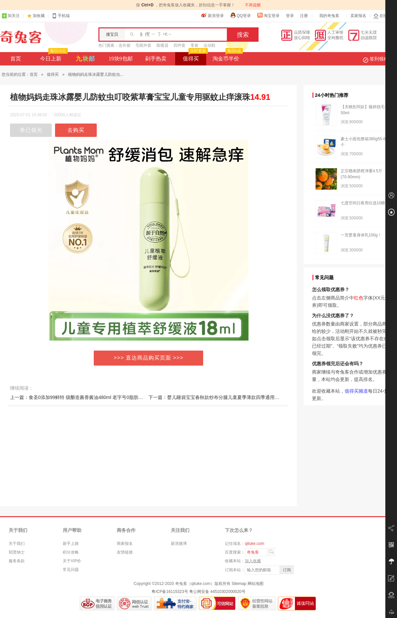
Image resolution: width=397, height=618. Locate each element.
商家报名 (125, 543)
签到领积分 (379, 59)
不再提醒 (253, 5)
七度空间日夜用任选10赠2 (364, 203)
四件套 (179, 45)
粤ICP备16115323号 (169, 591)
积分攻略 (71, 552)
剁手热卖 (155, 58)
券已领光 (31, 130)
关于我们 (17, 543)
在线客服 (384, 16)
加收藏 (39, 15)
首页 (15, 58)
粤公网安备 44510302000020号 (217, 591)
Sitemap (239, 583)
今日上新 (53, 56)
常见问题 (71, 569)
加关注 (11, 16)
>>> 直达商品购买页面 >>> (148, 358)
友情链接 (125, 552)
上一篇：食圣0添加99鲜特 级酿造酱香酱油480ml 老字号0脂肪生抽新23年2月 (89, 397)
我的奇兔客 (329, 15)
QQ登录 (240, 15)
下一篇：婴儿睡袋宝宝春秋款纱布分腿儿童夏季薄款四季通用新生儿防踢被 (225, 397)
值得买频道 (356, 391)
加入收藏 (253, 561)
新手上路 (71, 543)
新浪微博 (179, 543)
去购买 (75, 130)
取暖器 (162, 45)
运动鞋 (210, 45)
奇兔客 (21, 37)
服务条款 (17, 561)
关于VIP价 (72, 561)
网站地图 (256, 583)
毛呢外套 (143, 45)
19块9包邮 (121, 58)
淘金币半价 (227, 56)
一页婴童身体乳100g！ (361, 235)
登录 (290, 15)
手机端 (61, 16)
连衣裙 (124, 45)
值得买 (195, 56)
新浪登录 (212, 15)
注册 (304, 15)
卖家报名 (358, 15)
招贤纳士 (17, 552)
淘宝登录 (268, 15)
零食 (194, 45)
